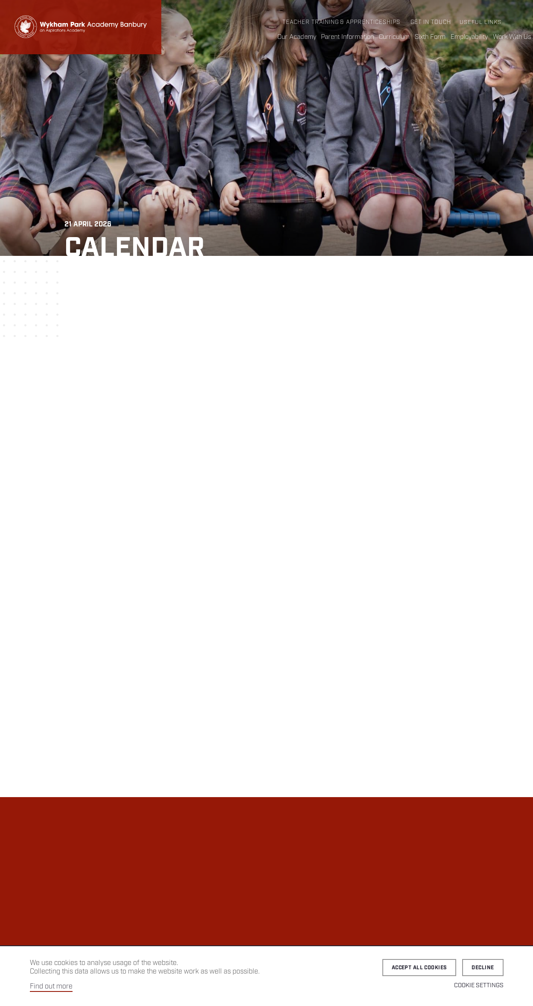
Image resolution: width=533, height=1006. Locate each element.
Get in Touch (431, 22)
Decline (483, 968)
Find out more (51, 986)
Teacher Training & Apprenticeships (341, 22)
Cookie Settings (479, 985)
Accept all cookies (419, 968)
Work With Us (512, 37)
